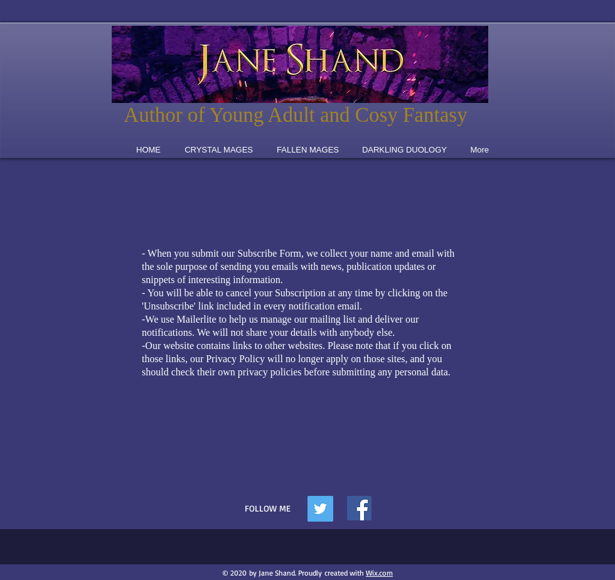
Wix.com (379, 572)
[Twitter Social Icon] (320, 509)
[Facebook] (359, 508)
